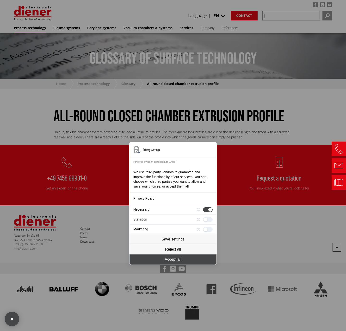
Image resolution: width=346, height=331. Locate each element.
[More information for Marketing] (198, 229)
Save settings (173, 239)
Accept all (173, 259)
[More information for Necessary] (198, 210)
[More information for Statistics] (198, 219)
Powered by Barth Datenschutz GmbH (154, 161)
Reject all (173, 249)
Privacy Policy (143, 198)
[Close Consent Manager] (12, 319)
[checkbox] (208, 209)
